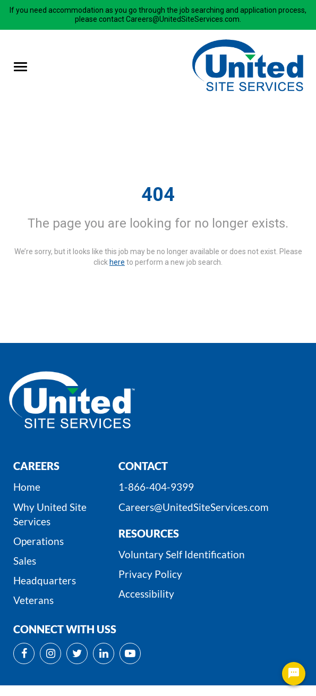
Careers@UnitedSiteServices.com (193, 507)
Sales (24, 561)
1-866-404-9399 (156, 487)
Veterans (33, 600)
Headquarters (44, 580)
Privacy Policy (150, 574)
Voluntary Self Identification (181, 554)
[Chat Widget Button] (293, 673)
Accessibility (146, 594)
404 (158, 194)
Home (26, 487)
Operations (38, 541)
